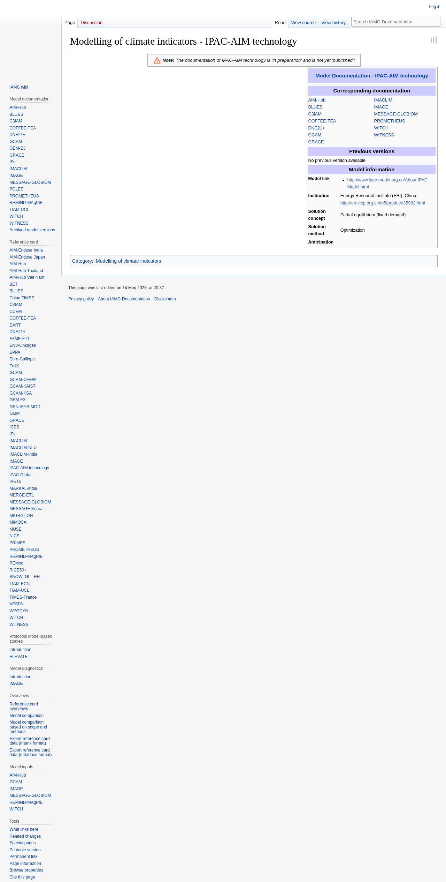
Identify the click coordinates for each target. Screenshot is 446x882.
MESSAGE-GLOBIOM (396, 114)
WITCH (381, 128)
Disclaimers (165, 299)
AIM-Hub (317, 100)
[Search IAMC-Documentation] (395, 22)
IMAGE (381, 107)
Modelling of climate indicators (128, 261)
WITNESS (384, 135)
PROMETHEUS (389, 121)
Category (82, 261)
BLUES (315, 107)
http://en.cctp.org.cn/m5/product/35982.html (382, 203)
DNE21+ (316, 128)
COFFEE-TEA (322, 121)
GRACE (316, 142)
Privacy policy (81, 299)
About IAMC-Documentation (124, 299)
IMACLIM (383, 100)
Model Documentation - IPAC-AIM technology (371, 76)
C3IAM (315, 114)
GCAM (315, 135)
